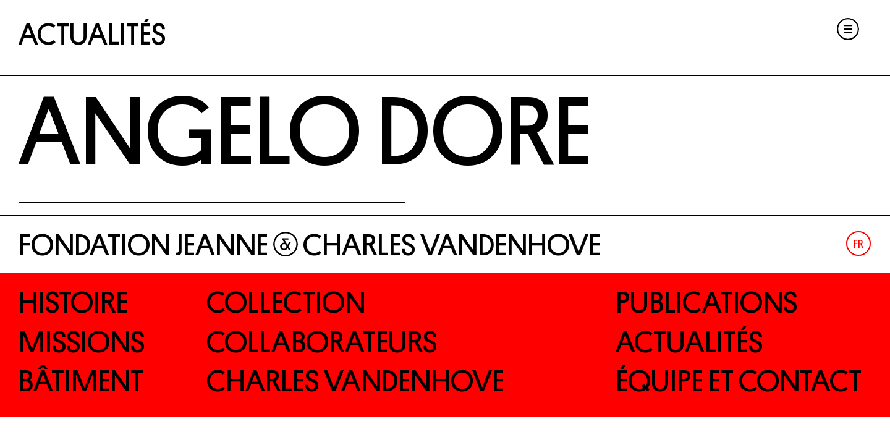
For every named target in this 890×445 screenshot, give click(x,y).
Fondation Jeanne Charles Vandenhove (310, 245)
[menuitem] (858, 243)
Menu (848, 29)
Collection (285, 302)
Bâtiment (81, 381)
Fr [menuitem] (858, 244)
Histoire (73, 302)
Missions (82, 342)
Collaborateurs (321, 342)
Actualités (92, 34)
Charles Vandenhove (355, 381)
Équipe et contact (739, 381)
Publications (706, 302)
